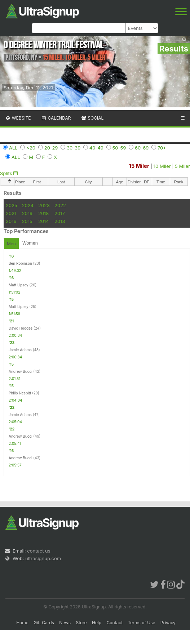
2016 (11, 221)
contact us (38, 551)
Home (22, 622)
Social (92, 118)
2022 (60, 205)
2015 (27, 221)
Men (11, 243)
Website (18, 118)
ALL (13, 148)
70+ (162, 148)
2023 (44, 205)
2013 (59, 221)
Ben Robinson (20, 263)
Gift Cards (44, 622)
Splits (9, 173)
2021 (11, 213)
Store (81, 622)
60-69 (142, 148)
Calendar (56, 118)
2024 (28, 205)
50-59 (119, 148)
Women (30, 243)
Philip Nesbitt (20, 393)
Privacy (168, 622)
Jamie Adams (20, 350)
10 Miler (162, 166)
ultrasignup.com (43, 558)
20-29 (51, 148)
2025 (11, 205)
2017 (59, 213)
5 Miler (182, 166)
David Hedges (20, 328)
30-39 (73, 148)
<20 (30, 148)
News (65, 622)
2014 (43, 221)
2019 (27, 213)
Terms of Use (141, 622)
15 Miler (139, 165)
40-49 (96, 148)
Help (96, 622)
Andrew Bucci (20, 371)
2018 (43, 213)
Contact (115, 622)
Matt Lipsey (18, 285)
